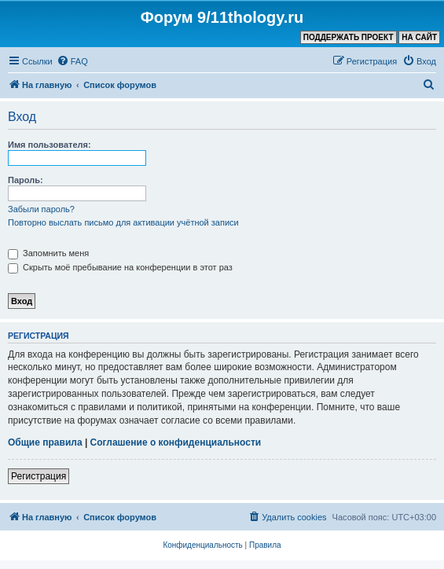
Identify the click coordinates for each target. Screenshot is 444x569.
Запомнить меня (48, 253)
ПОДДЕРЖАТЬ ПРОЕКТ (348, 37)
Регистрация (38, 476)
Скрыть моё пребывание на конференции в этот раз (120, 267)
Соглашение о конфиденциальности (176, 442)
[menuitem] (72, 61)
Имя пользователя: (49, 144)
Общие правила (45, 442)
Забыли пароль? (41, 209)
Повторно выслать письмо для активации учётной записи (123, 222)
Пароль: (25, 180)
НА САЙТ (419, 37)
